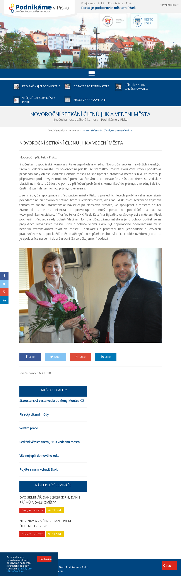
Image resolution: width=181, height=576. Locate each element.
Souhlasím (45, 559)
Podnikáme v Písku (77, 567)
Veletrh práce (28, 428)
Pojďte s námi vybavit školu (38, 469)
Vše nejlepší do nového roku (39, 456)
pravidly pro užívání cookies (19, 570)
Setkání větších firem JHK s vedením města (49, 442)
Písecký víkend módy (34, 414)
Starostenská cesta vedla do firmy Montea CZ (51, 401)
